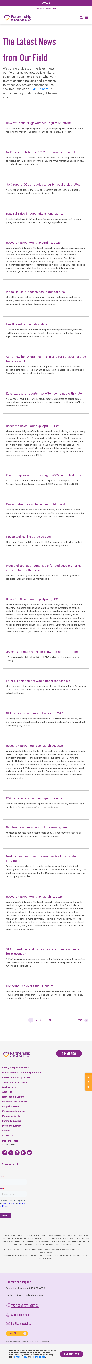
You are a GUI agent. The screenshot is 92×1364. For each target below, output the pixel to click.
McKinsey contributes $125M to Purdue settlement (40, 152)
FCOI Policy (48, 1255)
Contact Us (7, 1136)
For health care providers (14, 1102)
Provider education (11, 1126)
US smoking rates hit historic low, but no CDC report (42, 652)
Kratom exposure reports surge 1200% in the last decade (45, 475)
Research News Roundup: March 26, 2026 (34, 745)
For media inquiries (11, 1121)
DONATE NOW (69, 1053)
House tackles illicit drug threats (28, 536)
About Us (7, 1092)
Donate (46, 2)
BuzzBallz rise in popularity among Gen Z (34, 213)
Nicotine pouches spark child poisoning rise (36, 827)
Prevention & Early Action (16, 1078)
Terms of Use (36, 1255)
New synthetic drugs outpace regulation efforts (39, 123)
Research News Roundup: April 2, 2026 (32, 599)
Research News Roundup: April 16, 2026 (33, 242)
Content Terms (10, 1255)
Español (46, 8)
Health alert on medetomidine (26, 324)
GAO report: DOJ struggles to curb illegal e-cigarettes (43, 184)
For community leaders (13, 1111)
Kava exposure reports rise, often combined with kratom (45, 393)
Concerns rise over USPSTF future (29, 986)
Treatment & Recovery (14, 1082)
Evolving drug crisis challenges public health (37, 504)
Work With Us (9, 1087)
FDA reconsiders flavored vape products (34, 798)
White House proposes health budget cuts (35, 292)
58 (50, 1020)
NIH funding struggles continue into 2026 (34, 713)
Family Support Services (15, 1068)
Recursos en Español (13, 1097)
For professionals (11, 1116)
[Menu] (86, 18)
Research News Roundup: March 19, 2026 (34, 896)
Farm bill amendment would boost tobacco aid (38, 681)
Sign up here (39, 89)
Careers (6, 1131)
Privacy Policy (23, 1255)
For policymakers (10, 1107)
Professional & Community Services (21, 1073)
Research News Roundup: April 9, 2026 (32, 426)
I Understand (71, 1354)
